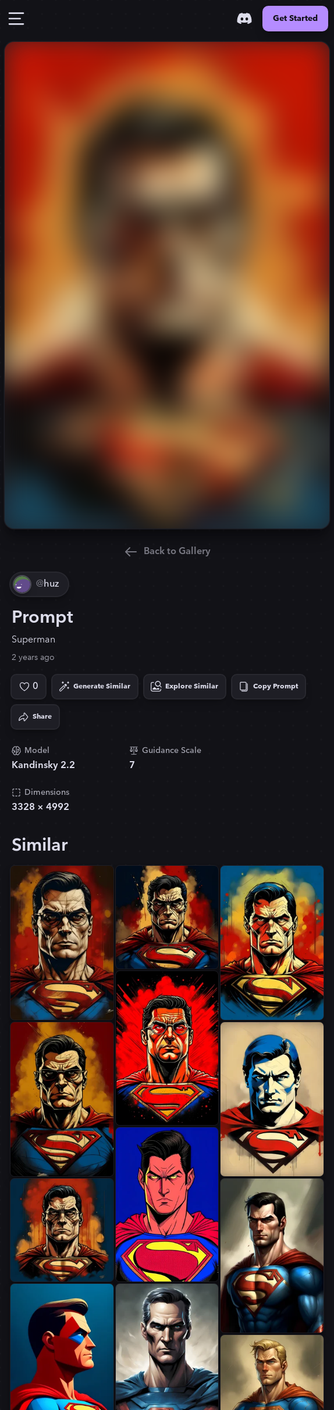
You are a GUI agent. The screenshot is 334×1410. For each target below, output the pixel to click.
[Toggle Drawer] (16, 18)
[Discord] (244, 19)
